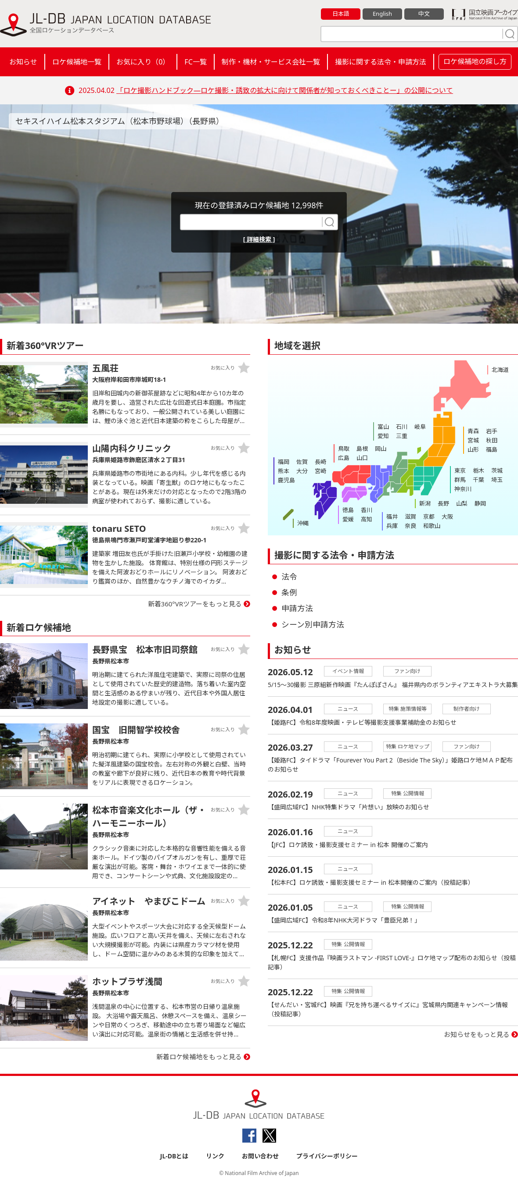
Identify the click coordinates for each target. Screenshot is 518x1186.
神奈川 (462, 489)
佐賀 (302, 462)
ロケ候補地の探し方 (475, 61)
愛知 (383, 436)
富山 (383, 427)
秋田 (491, 440)
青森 (473, 431)
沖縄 (303, 523)
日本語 (340, 14)
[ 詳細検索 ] (259, 239)
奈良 (410, 526)
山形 (473, 449)
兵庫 (392, 526)
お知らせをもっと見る (477, 1034)
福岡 (283, 462)
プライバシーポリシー (327, 1156)
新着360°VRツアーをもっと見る (195, 603)
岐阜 (420, 427)
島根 (362, 448)
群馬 (460, 480)
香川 (366, 510)
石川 (401, 427)
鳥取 (343, 448)
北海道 (500, 370)
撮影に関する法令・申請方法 (380, 62)
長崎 (320, 462)
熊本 (283, 471)
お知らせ (23, 62)
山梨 (462, 503)
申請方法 (297, 608)
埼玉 (497, 480)
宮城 (473, 440)
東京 (460, 470)
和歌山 (431, 526)
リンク (215, 1156)
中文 (424, 14)
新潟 (425, 503)
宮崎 (320, 471)
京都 (429, 516)
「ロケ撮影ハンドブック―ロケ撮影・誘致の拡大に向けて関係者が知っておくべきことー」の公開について (284, 90)
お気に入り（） (142, 62)
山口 (362, 458)
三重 (401, 436)
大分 (302, 471)
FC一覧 (195, 62)
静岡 (480, 503)
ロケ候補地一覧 (76, 62)
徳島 (348, 510)
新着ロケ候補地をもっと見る (199, 1056)
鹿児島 (286, 480)
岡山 (380, 448)
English (382, 14)
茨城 (497, 470)
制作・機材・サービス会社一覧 (271, 62)
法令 (289, 576)
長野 (443, 503)
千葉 (478, 480)
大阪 (447, 516)
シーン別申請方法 (312, 624)
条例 (289, 592)
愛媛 (348, 519)
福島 (491, 449)
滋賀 (410, 516)
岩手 (491, 431)
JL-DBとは (174, 1156)
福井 (392, 516)
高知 (366, 519)
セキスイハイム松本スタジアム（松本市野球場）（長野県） (119, 121)
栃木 (478, 470)
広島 (343, 458)
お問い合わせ (260, 1156)
